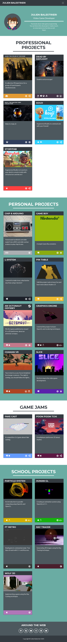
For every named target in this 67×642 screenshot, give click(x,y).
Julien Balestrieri (17, 3)
